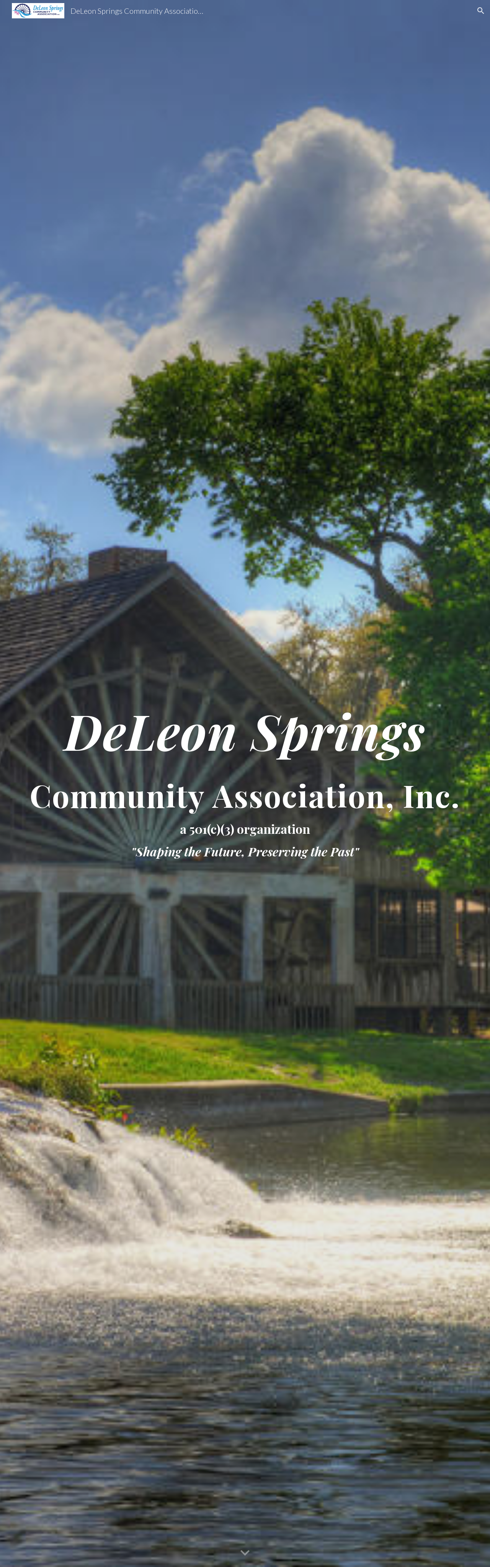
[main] (245, 783)
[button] (481, 11)
